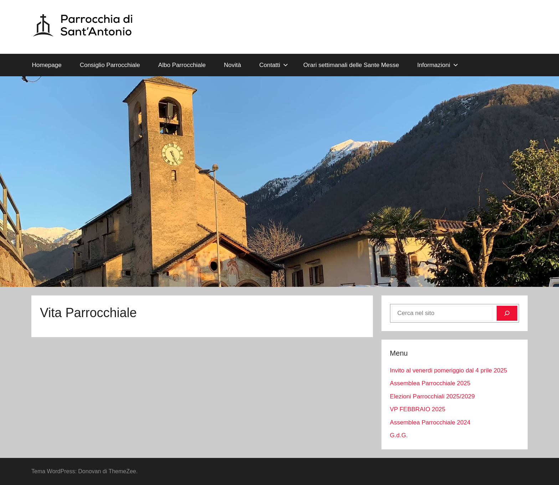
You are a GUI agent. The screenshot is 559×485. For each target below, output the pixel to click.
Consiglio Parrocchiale (110, 65)
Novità (232, 65)
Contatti (273, 65)
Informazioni (437, 65)
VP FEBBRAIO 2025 (418, 409)
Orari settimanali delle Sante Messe (351, 65)
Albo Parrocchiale (182, 65)
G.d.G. (399, 435)
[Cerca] (507, 313)
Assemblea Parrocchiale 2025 (430, 383)
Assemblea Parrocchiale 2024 (430, 422)
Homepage (47, 65)
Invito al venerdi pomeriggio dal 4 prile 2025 (448, 370)
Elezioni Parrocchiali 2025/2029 (432, 396)
